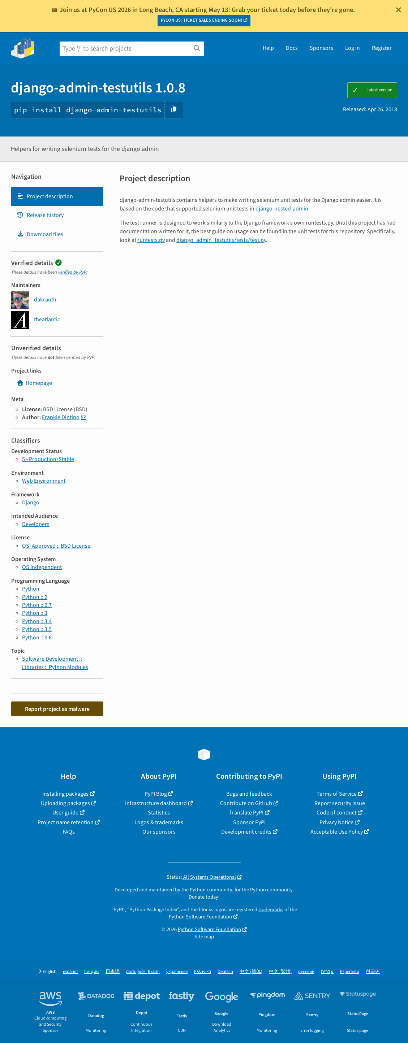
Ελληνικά (202, 972)
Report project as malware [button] (57, 709)
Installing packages (65, 794)
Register (382, 48)
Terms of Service (337, 794)
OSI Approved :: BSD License (56, 546)
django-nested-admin (281, 209)
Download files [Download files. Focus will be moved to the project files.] (40, 234)
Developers (36, 524)
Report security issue (339, 803)
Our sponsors (159, 832)
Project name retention (66, 822)
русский (306, 972)
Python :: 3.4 (37, 621)
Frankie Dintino (61, 417)
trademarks (270, 909)
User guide (65, 813)
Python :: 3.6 (37, 638)
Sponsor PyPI (249, 822)
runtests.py (151, 240)
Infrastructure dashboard (156, 803)
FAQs (69, 832)
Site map (204, 936)
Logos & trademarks (158, 822)
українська (177, 972)
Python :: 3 (34, 613)
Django (30, 503)
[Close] (399, 10)
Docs (292, 48)
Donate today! (204, 897)
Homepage (34, 383)
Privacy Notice (336, 822)
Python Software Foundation (200, 917)
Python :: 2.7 (37, 605)
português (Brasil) (143, 972)
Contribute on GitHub (246, 803)
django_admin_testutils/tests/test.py (221, 240)
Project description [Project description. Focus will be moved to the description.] (45, 196)
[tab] (57, 196)
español (70, 972)
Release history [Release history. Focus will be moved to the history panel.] (40, 215)
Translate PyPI (246, 813)
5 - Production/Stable (48, 459)
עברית (327, 972)
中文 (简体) (251, 972)
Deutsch (225, 972)
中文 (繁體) (280, 972)
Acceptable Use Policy (336, 832)
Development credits (246, 832)
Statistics (159, 813)
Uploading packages (65, 803)
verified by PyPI (72, 272)
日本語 (113, 972)
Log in (352, 48)
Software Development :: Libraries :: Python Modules (55, 663)
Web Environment (43, 481)
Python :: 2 (34, 597)
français (91, 972)
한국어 (373, 972)
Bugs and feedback (249, 794)
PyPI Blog (156, 794)
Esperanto (349, 972)
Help (268, 48)
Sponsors (321, 48)
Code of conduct (336, 813)
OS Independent (42, 567)
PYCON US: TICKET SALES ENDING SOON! (201, 20)
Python (30, 589)
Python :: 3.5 (37, 629)
